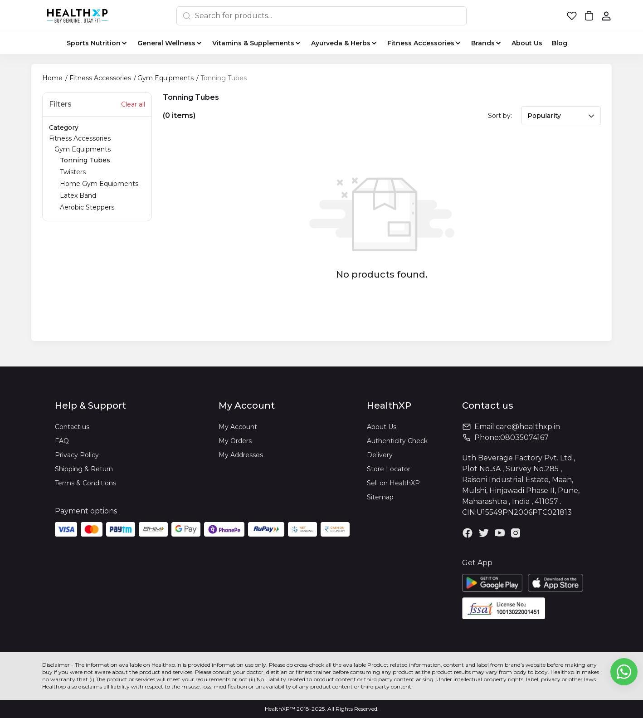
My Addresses (241, 455)
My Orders (235, 441)
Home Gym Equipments (99, 184)
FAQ (62, 441)
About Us (381, 427)
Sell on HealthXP (393, 483)
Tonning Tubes (85, 160)
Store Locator (388, 469)
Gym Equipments (99, 179)
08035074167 (524, 437)
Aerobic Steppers (87, 207)
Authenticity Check (397, 441)
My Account (238, 427)
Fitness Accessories (97, 174)
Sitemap (380, 497)
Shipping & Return (84, 469)
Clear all (133, 104)
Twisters (73, 172)
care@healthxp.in (528, 426)
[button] (571, 15)
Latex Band (78, 195)
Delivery (380, 455)
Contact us (72, 427)
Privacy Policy (77, 455)
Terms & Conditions (85, 483)
